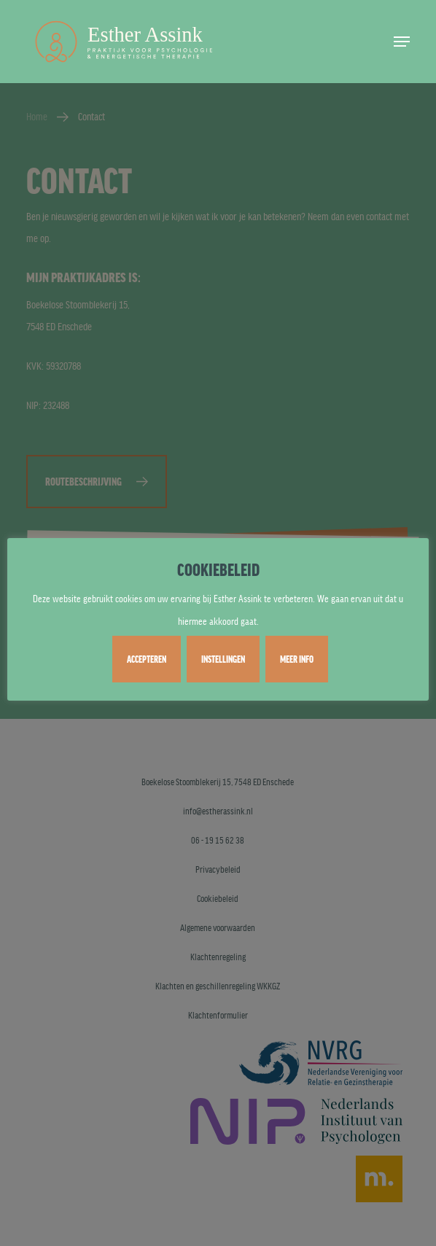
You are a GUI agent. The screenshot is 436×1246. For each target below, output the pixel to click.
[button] (402, 41)
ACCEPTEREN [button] (146, 659)
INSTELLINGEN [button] (223, 659)
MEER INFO (297, 659)
